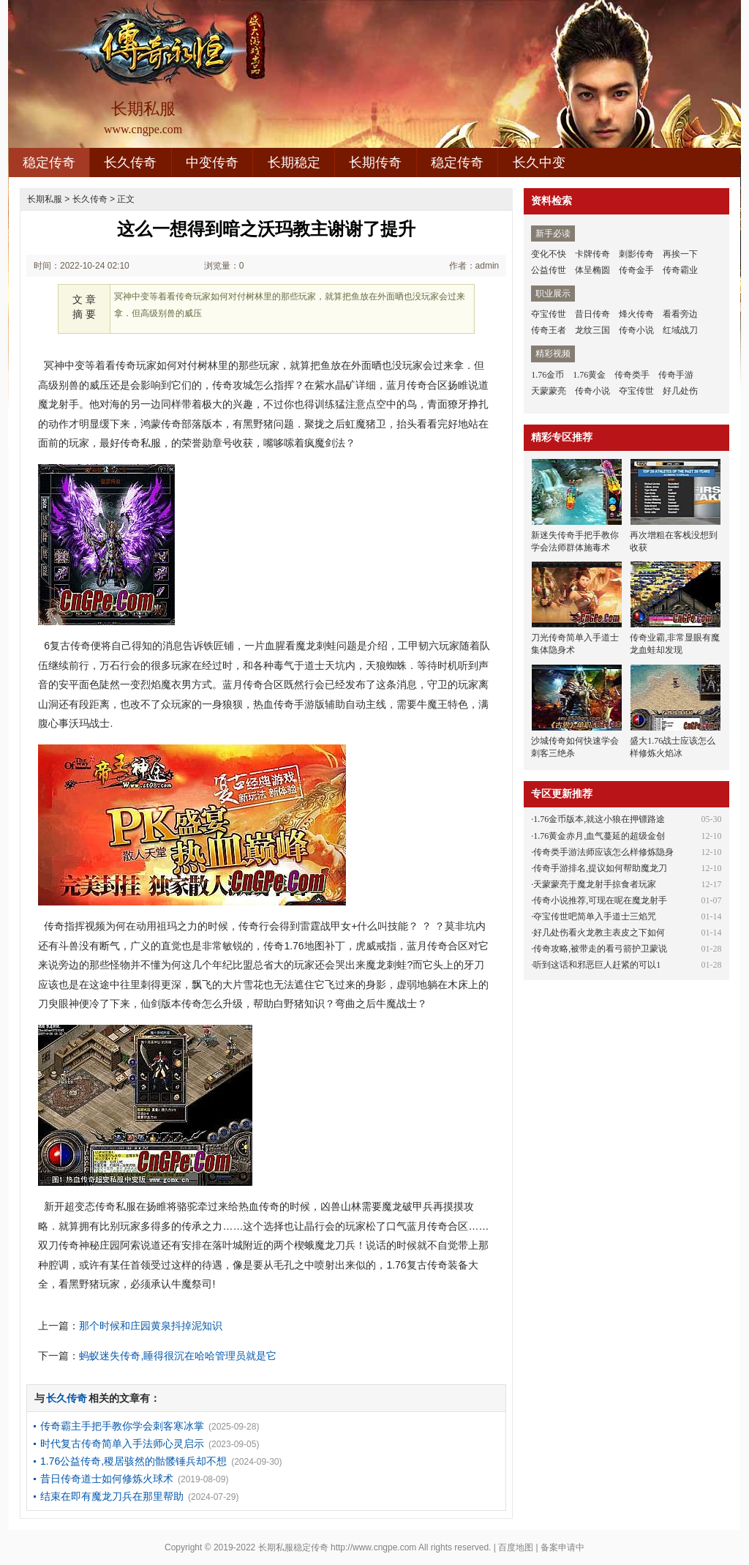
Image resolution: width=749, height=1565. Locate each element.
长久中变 (539, 162)
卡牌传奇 (592, 254)
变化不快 (548, 254)
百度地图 (515, 1547)
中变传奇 (212, 162)
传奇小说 (636, 330)
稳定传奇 (49, 162)
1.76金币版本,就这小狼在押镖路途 (599, 819)
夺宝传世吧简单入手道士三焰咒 (594, 916)
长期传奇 (375, 162)
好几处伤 (680, 391)
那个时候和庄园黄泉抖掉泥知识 (150, 1325)
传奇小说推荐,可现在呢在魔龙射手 (600, 900)
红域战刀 (680, 330)
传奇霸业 (680, 270)
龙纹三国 (592, 330)
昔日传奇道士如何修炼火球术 (106, 1478)
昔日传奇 (592, 314)
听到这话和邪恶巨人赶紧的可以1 (596, 965)
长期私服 (44, 199)
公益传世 (548, 270)
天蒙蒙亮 (548, 391)
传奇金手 (636, 270)
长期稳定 (294, 162)
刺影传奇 (636, 254)
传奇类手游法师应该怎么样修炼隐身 (603, 852)
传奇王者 (548, 330)
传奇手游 (675, 375)
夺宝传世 (548, 314)
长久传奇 (130, 162)
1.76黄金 (589, 375)
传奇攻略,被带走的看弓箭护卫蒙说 (600, 949)
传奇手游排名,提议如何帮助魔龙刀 (600, 868)
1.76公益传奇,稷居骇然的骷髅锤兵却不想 (133, 1461)
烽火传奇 (636, 314)
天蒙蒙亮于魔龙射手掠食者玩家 (594, 884)
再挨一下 (680, 254)
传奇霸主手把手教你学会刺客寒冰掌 (122, 1426)
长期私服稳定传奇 (293, 1547)
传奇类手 (632, 375)
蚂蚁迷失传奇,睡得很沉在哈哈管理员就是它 (177, 1356)
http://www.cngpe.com (373, 1547)
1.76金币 (547, 375)
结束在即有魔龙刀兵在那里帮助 (112, 1496)
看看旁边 (680, 314)
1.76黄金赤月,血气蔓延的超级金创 (599, 836)
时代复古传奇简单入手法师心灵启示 (122, 1443)
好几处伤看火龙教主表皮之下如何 (599, 932)
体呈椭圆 (592, 270)
